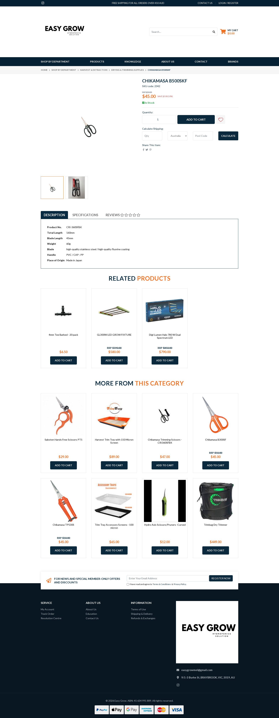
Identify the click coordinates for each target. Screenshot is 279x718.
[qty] (152, 135)
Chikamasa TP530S (63, 524)
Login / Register (228, 3)
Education (91, 613)
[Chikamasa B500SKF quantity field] (159, 119)
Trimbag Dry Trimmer (215, 524)
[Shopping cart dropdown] (229, 31)
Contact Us (92, 618)
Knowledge (133, 61)
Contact (201, 61)
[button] (220, 119)
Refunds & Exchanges (143, 618)
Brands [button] (233, 61)
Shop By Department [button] (55, 61)
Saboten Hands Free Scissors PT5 (63, 439)
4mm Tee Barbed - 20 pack (63, 334)
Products (97, 61)
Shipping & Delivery (141, 613)
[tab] (54, 215)
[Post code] (203, 135)
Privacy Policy (180, 584)
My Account (47, 609)
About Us (167, 61)
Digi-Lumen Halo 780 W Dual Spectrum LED (165, 336)
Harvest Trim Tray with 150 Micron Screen (114, 441)
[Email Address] (167, 578)
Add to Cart (196, 119)
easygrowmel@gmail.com (196, 670)
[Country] (178, 135)
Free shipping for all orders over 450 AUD (138, 3)
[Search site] (213, 32)
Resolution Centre (51, 618)
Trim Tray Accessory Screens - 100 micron (114, 526)
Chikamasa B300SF (215, 439)
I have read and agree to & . (156, 584)
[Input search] (180, 32)
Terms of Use (138, 609)
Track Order (47, 613)
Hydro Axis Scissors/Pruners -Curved (165, 524)
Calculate (228, 135)
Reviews (123, 215)
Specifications (85, 215)
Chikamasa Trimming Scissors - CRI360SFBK (165, 441)
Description (54, 215)
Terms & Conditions (162, 584)
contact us (205, 3)
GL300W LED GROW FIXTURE (114, 334)
